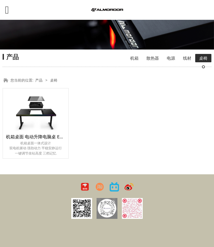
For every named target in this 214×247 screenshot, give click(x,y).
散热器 (152, 58)
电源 (171, 58)
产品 (39, 80)
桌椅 (203, 58)
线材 (187, 58)
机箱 (134, 58)
